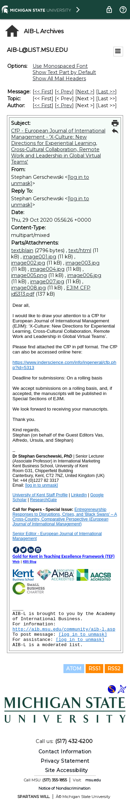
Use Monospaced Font (60, 66)
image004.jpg (47, 269)
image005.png (29, 275)
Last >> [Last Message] (106, 92)
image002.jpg (28, 263)
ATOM (73, 668)
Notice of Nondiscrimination (64, 788)
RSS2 (113, 668)
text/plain (22, 250)
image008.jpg (28, 288)
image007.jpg (47, 281)
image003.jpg (82, 263)
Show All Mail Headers (59, 78)
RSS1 (94, 668)
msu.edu (93, 780)
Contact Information (65, 752)
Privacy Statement (65, 761)
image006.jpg (84, 275)
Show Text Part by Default (64, 72)
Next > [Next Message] (85, 92)
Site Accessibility (66, 770)
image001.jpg (39, 257)
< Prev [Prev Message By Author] (64, 105)
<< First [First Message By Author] (43, 105)
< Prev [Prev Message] (64, 92)
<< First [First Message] (43, 92)
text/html (79, 250)
